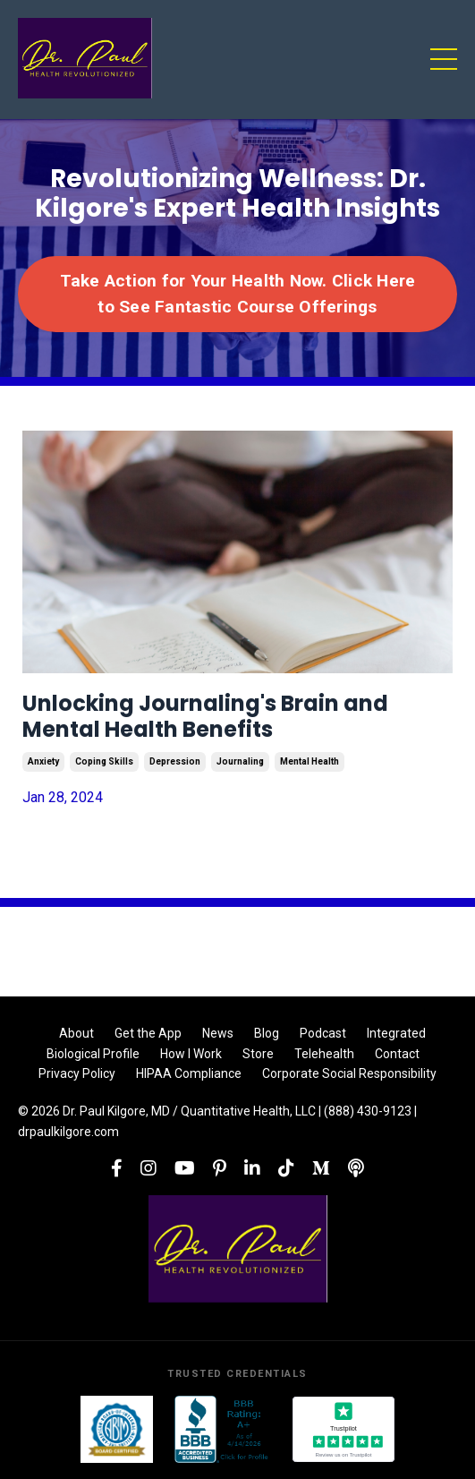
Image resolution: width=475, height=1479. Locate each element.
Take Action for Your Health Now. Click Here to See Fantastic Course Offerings (238, 293)
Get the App (148, 1033)
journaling (240, 761)
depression (174, 761)
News (217, 1033)
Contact (397, 1054)
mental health (309, 761)
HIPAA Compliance (189, 1073)
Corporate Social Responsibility (349, 1073)
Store (258, 1054)
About (76, 1033)
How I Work (191, 1054)
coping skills (104, 761)
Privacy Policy (76, 1073)
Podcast (323, 1033)
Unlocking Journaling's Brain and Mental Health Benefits (205, 717)
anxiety (43, 761)
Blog (266, 1033)
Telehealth (324, 1054)
